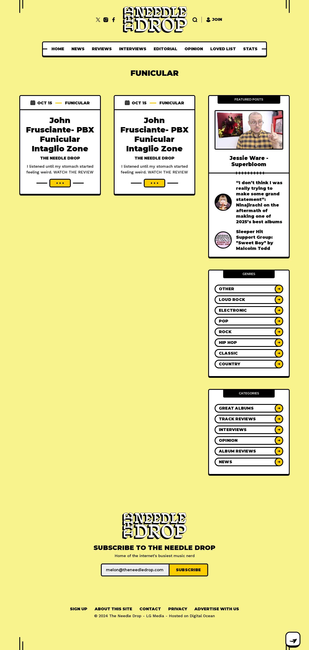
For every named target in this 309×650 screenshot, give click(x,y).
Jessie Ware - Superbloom (249, 161)
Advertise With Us (216, 609)
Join (214, 19)
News (78, 49)
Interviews (132, 49)
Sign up (78, 609)
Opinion (194, 49)
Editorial (165, 49)
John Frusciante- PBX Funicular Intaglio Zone (60, 134)
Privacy (177, 609)
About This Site (113, 609)
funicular (77, 103)
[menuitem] (58, 49)
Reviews (102, 49)
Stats (250, 49)
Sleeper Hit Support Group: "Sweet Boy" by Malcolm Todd (254, 240)
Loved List (223, 49)
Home (58, 49)
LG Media (155, 616)
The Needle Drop (60, 158)
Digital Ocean (202, 616)
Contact (150, 609)
